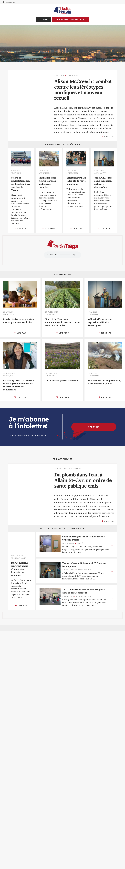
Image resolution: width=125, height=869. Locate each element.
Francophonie (62, 459)
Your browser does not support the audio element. (62, 254)
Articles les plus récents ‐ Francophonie (62, 529)
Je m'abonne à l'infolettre (70, 20)
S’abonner (93, 427)
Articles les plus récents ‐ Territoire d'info (62, 726)
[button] (43, 19)
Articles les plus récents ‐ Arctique (62, 640)
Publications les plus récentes (62, 144)
